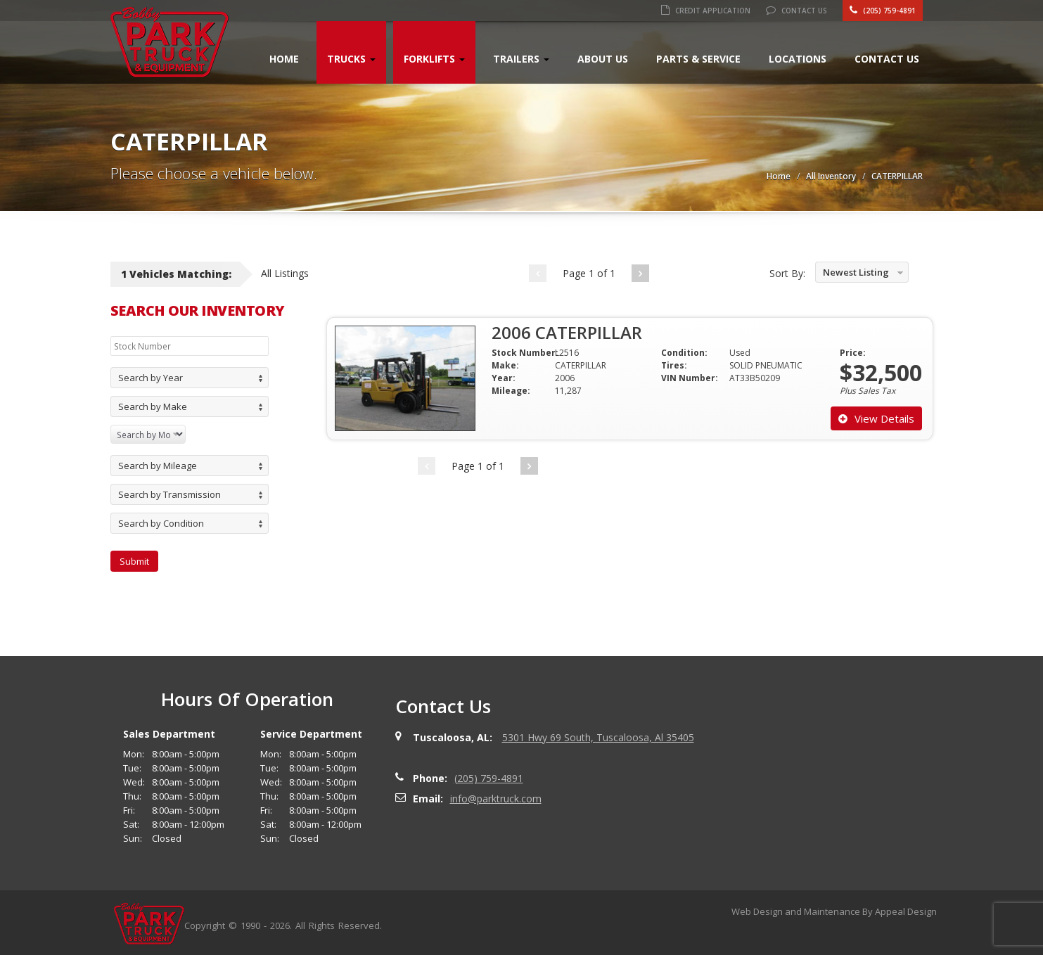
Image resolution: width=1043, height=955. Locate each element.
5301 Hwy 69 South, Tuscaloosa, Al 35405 (598, 737)
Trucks (351, 58)
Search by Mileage (157, 465)
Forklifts (434, 58)
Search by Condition (161, 523)
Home (284, 58)
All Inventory (831, 176)
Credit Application (705, 10)
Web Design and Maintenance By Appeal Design (834, 911)
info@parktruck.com (496, 798)
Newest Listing (856, 272)
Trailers (521, 58)
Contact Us (796, 10)
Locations (797, 58)
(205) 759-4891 (883, 10)
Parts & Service (698, 58)
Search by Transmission (169, 494)
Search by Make (152, 406)
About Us (602, 58)
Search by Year (150, 377)
